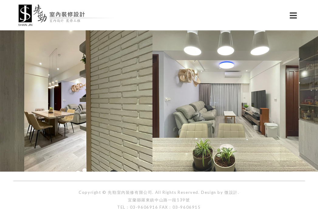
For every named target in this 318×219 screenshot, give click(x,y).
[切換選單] (293, 15)
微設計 (231, 192)
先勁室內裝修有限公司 (130, 192)
